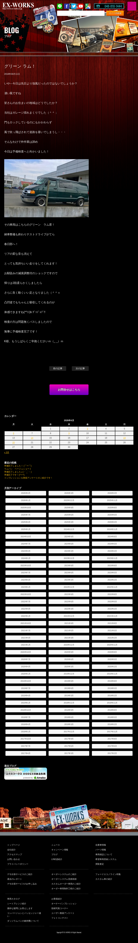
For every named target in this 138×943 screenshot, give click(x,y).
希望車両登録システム (106, 859)
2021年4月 (25, 638)
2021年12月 (69, 616)
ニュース (55, 845)
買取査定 (99, 864)
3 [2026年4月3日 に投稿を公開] (87, 429)
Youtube (80, 6)
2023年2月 (112, 580)
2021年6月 (69, 630)
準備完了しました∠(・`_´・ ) (18, 472)
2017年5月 (112, 746)
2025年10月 (26, 507)
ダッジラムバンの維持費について (23, 921)
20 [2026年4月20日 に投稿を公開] (13, 442)
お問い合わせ (13, 859)
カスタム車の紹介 (103, 879)
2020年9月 (69, 652)
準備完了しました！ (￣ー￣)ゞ (19, 466)
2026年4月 (25, 493)
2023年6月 (69, 572)
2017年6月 (69, 746)
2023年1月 (25, 587)
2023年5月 (112, 572)
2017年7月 (25, 746)
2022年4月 (25, 609)
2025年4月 (25, 522)
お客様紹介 (56, 899)
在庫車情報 (100, 845)
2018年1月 (25, 731)
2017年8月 (112, 739)
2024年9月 (69, 536)
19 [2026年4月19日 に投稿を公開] (124, 438)
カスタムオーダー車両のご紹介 (66, 884)
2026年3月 (69, 493)
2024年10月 (26, 536)
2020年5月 (112, 659)
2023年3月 (69, 580)
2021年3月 (69, 638)
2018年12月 (69, 703)
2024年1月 (25, 558)
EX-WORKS (24, 6)
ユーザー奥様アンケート (63, 913)
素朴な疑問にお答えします (20, 908)
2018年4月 (25, 724)
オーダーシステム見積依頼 (64, 879)
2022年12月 (69, 587)
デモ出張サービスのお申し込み (22, 884)
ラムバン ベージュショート (18, 469)
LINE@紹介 (56, 859)
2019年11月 (112, 674)
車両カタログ (13, 899)
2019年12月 (69, 674)
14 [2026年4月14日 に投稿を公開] (32, 438)
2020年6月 (69, 659)
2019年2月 (112, 695)
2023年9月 (69, 565)
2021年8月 (112, 623)
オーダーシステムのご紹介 (64, 874)
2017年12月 (69, 731)
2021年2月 (112, 638)
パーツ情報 (100, 849)
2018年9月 (69, 710)
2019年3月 (69, 695)
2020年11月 (112, 645)
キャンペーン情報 (59, 849)
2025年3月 (69, 522)
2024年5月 (112, 544)
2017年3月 (69, 753)
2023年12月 (69, 558)
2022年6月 (69, 601)
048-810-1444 (113, 6)
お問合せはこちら (69, 389)
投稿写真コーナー (59, 908)
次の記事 (80, 368)
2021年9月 (69, 623)
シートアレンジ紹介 (16, 903)
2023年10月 (26, 565)
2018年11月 (112, 703)
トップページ (13, 845)
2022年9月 (69, 594)
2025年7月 (25, 515)
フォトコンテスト (59, 918)
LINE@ (59, 6)
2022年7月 (25, 601)
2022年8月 (112, 594)
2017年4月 (25, 753)
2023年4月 (25, 580)
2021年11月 (112, 616)
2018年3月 (69, 724)
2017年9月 (69, 739)
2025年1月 (25, 529)
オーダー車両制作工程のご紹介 (66, 888)
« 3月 (6, 452)
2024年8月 (112, 536)
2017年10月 (26, 739)
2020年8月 (112, 652)
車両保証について (103, 854)
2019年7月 (25, 688)
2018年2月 (112, 724)
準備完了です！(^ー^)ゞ (15, 475)
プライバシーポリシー (17, 864)
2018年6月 (69, 717)
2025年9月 (69, 507)
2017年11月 (112, 731)
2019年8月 (112, 681)
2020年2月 (112, 666)
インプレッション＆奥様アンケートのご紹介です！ (28, 478)
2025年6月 (69, 515)
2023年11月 (112, 558)
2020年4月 (25, 666)
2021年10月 (26, 623)
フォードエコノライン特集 (108, 874)
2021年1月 (25, 645)
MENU (131, 6)
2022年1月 (25, 616)
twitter (73, 6)
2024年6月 (69, 544)
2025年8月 (112, 507)
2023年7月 (25, 572)
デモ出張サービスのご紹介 (20, 874)
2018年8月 (112, 710)
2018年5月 (112, 717)
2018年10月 (26, 710)
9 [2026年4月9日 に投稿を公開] (69, 433)
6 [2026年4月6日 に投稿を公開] (13, 433)
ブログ (54, 854)
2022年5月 (112, 601)
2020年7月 (25, 659)
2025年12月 (69, 500)
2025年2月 (112, 522)
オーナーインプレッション (64, 903)
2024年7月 (25, 544)
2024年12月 (69, 529)
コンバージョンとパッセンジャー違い (24, 914)
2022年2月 (112, 609)
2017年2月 (112, 753)
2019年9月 (69, 681)
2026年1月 (25, 500)
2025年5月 (112, 515)
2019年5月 (112, 688)
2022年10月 (26, 594)
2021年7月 (25, 630)
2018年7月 (25, 717)
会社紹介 (11, 849)
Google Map (87, 6)
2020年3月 (69, 666)
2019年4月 (25, 695)
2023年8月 (112, 565)
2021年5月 (112, 630)
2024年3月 (69, 551)
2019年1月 (25, 703)
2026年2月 (112, 493)
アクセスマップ (14, 854)
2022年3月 (69, 609)
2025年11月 (112, 500)
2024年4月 (25, 551)
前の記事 (57, 368)
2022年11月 (112, 587)
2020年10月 (26, 652)
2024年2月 (112, 551)
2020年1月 (25, 674)
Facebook (66, 6)
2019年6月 (69, 688)
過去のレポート (14, 879)
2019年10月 (26, 681)
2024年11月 (112, 529)
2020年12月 (69, 645)
